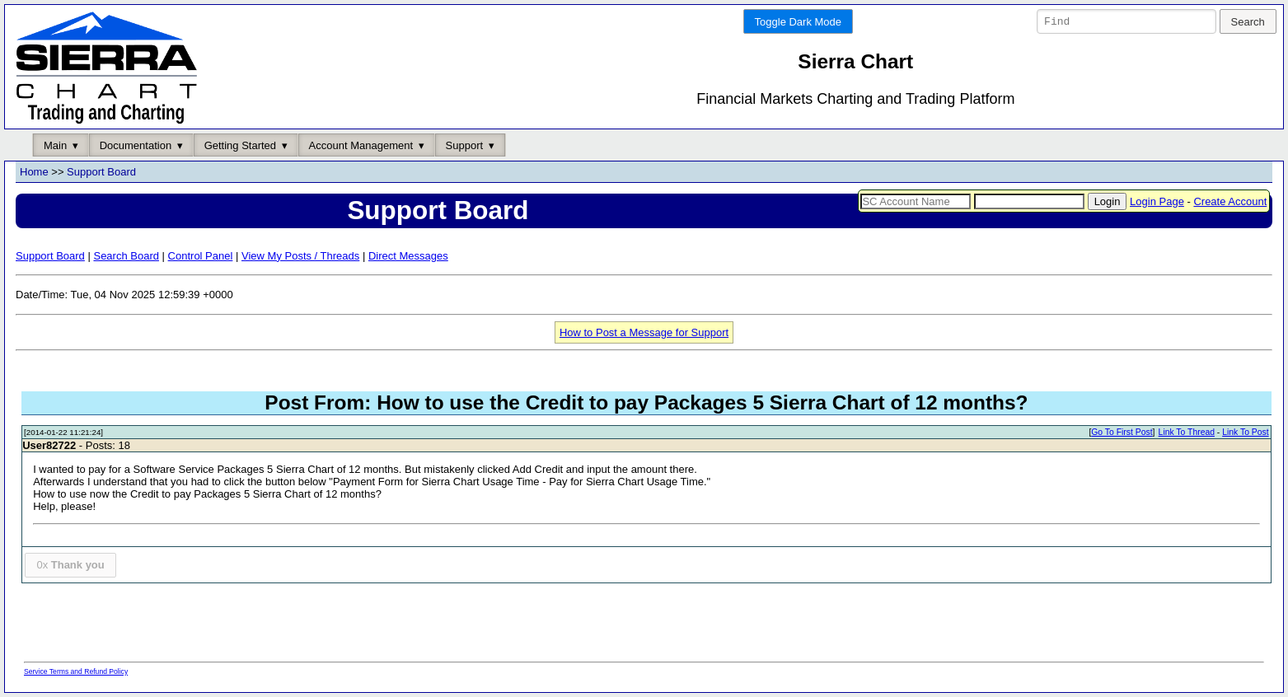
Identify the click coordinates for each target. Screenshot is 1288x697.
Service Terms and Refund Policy (76, 671)
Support (465, 145)
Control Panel (200, 256)
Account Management (361, 145)
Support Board (101, 172)
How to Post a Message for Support (644, 332)
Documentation (135, 145)
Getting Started (240, 145)
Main (55, 145)
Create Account (1230, 201)
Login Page (1157, 201)
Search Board (126, 256)
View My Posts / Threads (300, 256)
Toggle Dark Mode (798, 22)
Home (34, 172)
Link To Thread (1187, 432)
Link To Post (1245, 432)
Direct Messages (408, 256)
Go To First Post (1121, 432)
